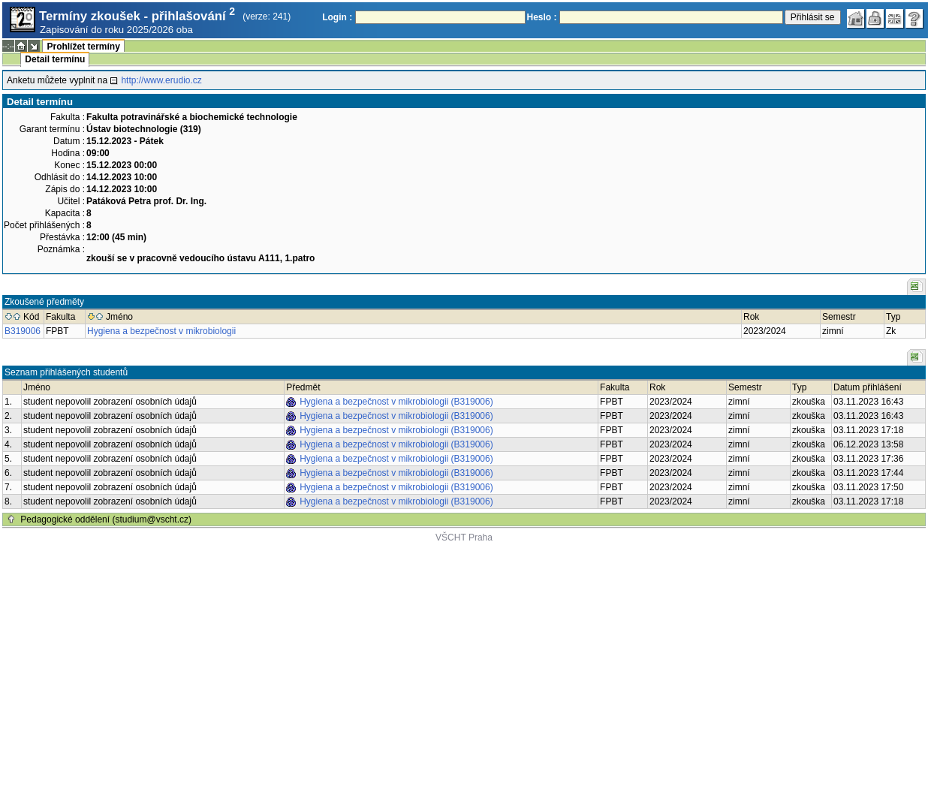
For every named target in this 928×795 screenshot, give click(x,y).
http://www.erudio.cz (161, 80)
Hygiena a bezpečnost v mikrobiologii (161, 331)
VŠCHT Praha (464, 537)
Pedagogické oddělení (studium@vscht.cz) (105, 519)
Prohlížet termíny (83, 46)
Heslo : (542, 17)
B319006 (23, 331)
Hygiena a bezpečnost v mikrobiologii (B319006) (396, 401)
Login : (337, 17)
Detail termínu (55, 59)
